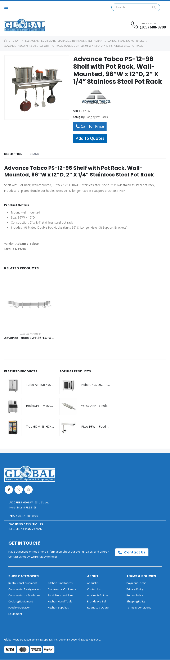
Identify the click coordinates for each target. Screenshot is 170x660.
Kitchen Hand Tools (60, 602)
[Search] (154, 7)
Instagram (28, 490)
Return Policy (134, 596)
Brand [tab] (34, 154)
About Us (93, 583)
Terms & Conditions (138, 608)
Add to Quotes (90, 138)
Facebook (9, 490)
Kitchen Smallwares (60, 583)
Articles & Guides (98, 596)
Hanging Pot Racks (97, 117)
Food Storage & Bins (60, 596)
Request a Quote (98, 608)
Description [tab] (13, 154)
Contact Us (132, 552)
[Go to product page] (29, 303)
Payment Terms (136, 583)
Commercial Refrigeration (24, 590)
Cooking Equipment (20, 602)
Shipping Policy (136, 602)
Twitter (18, 490)
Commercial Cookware (62, 590)
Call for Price (90, 126)
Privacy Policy (135, 590)
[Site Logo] (15, 25)
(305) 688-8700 (29, 516)
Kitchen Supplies (58, 608)
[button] (7, 7)
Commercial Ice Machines (24, 596)
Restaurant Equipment (22, 583)
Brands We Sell (96, 602)
